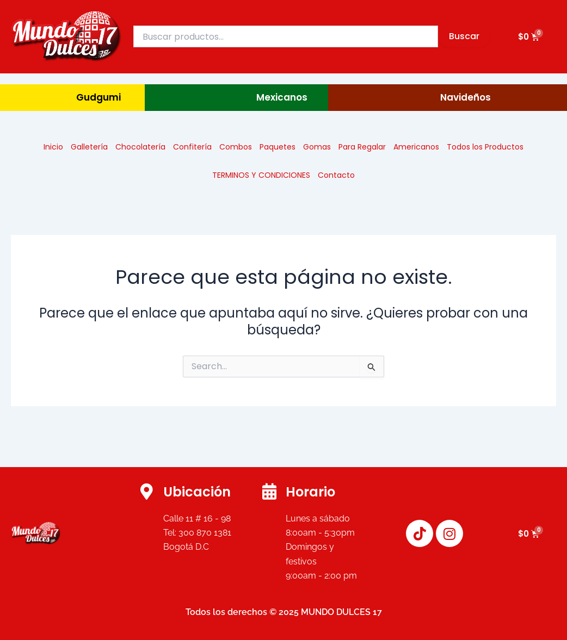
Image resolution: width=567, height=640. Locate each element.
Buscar (464, 36)
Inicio (53, 146)
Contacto (336, 175)
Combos (235, 146)
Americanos (416, 146)
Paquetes (277, 146)
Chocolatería (140, 146)
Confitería (192, 146)
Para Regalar (362, 146)
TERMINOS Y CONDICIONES (261, 175)
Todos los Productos (485, 146)
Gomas (317, 146)
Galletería (89, 146)
